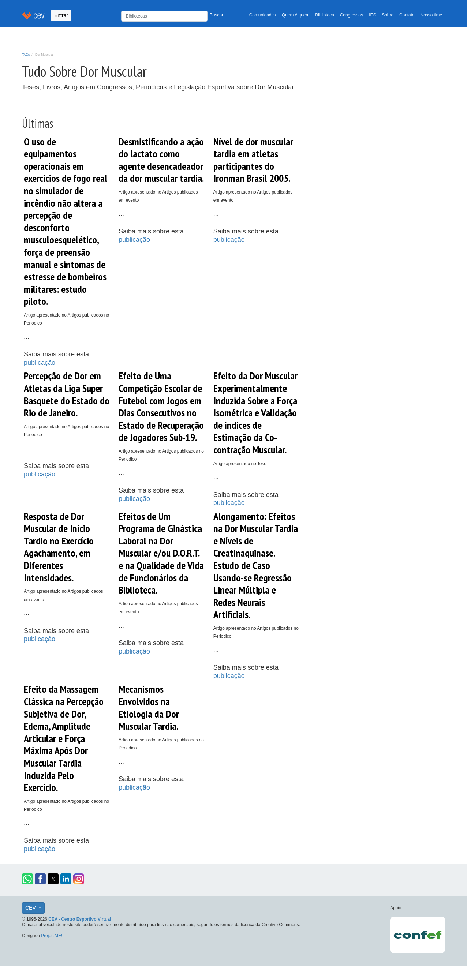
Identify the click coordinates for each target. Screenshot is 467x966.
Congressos (351, 15)
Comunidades (262, 15)
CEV (31, 908)
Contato (407, 15)
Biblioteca (324, 15)
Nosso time (431, 15)
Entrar (61, 15)
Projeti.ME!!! (53, 935)
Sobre (387, 15)
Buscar (216, 15)
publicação (39, 362)
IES (372, 15)
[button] (27, 878)
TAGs (26, 54)
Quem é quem (295, 15)
